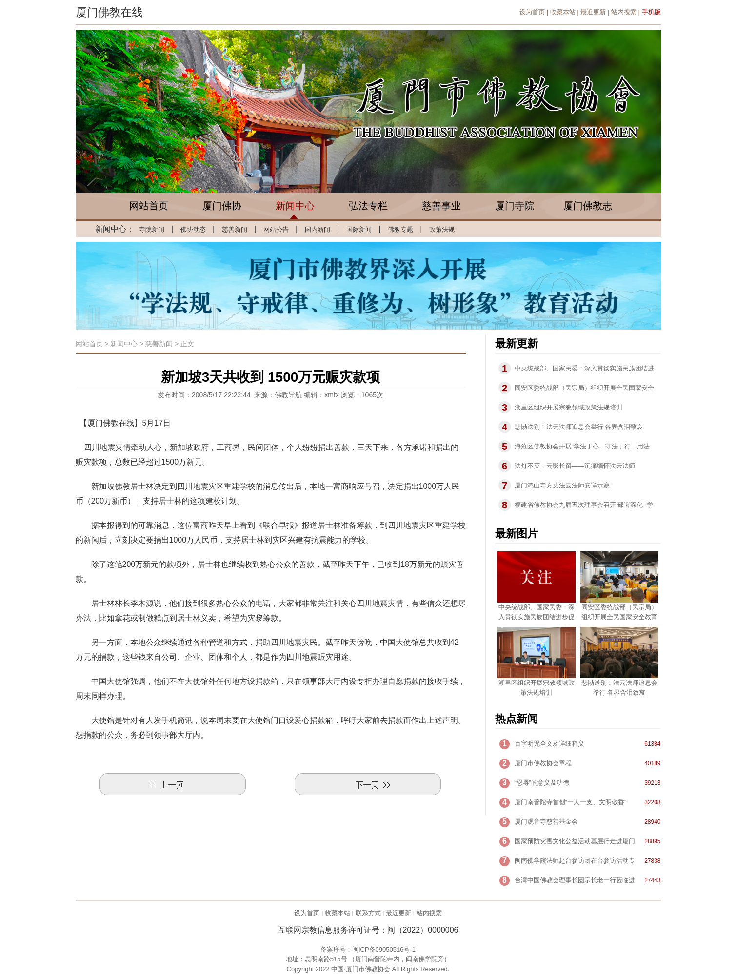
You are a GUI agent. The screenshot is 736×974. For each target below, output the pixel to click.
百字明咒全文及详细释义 (549, 743)
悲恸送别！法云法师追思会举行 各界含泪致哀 (579, 426)
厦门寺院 (514, 205)
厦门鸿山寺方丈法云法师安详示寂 (562, 485)
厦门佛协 (221, 205)
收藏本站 (563, 12)
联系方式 (368, 912)
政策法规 (442, 229)
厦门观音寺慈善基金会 (546, 821)
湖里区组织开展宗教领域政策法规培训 (568, 407)
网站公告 (276, 229)
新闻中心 (295, 205)
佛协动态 (193, 229)
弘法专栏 (368, 205)
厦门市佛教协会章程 (543, 763)
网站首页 (148, 205)
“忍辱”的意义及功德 (542, 782)
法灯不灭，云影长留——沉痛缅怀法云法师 (575, 465)
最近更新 (593, 12)
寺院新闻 (151, 229)
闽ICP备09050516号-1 (384, 949)
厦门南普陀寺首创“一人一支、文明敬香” (571, 802)
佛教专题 (400, 229)
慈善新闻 (234, 229)
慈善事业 (441, 205)
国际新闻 (359, 229)
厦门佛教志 (587, 205)
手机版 (651, 12)
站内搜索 (624, 12)
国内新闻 (317, 229)
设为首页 (532, 12)
